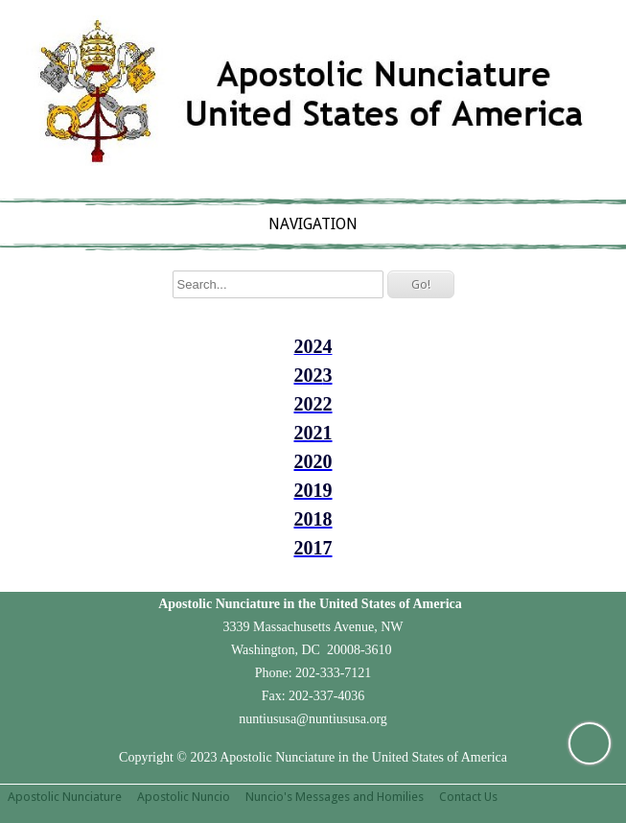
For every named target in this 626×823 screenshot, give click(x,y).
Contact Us (468, 796)
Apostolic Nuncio (183, 796)
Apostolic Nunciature (65, 796)
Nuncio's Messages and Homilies (334, 796)
